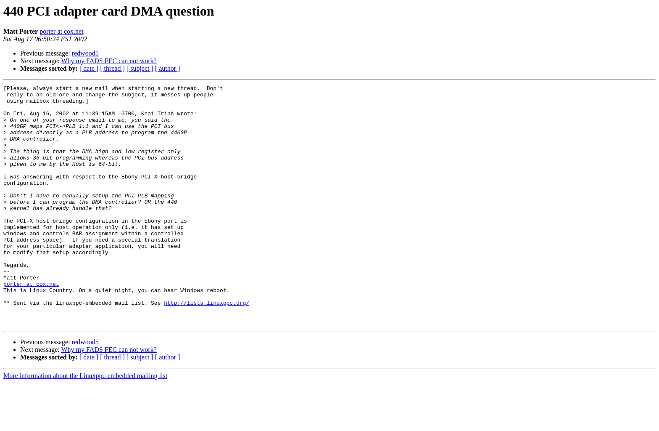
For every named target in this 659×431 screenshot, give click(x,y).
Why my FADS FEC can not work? (108, 60)
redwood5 (85, 53)
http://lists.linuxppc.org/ (206, 347)
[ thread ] (112, 68)
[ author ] (167, 68)
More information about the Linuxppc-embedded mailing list (85, 423)
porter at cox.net (61, 31)
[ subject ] (140, 68)
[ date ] (88, 68)
